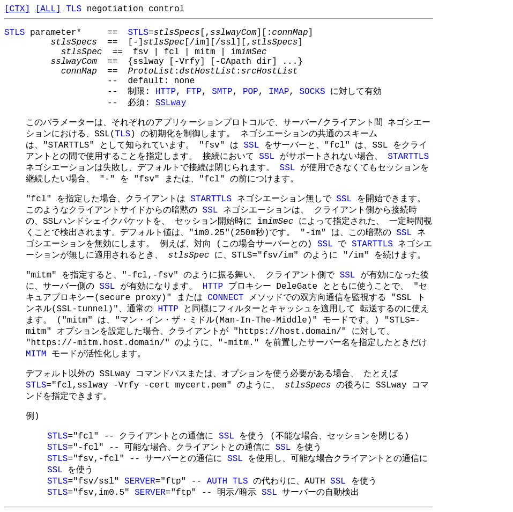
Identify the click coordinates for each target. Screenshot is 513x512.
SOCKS (312, 92)
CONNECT (225, 298)
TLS (73, 9)
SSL (251, 145)
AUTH (217, 481)
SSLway (171, 103)
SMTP (222, 92)
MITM (36, 354)
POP (250, 92)
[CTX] (17, 9)
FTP (194, 92)
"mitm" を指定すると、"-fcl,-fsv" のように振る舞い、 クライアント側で (183, 275)
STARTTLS (408, 157)
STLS (14, 33)
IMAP (279, 92)
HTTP (165, 92)
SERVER (139, 481)
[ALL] (48, 9)
